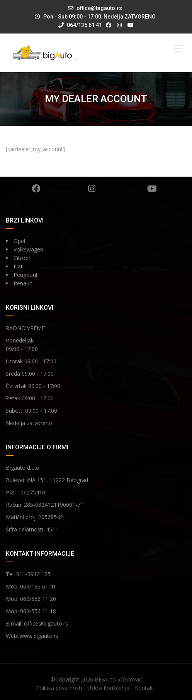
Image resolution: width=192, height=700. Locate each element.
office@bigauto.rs (99, 8)
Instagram (91, 188)
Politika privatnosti (59, 688)
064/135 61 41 (80, 25)
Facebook (36, 188)
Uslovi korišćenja (108, 688)
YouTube (152, 188)
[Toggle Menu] (178, 48)
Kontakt (145, 688)
